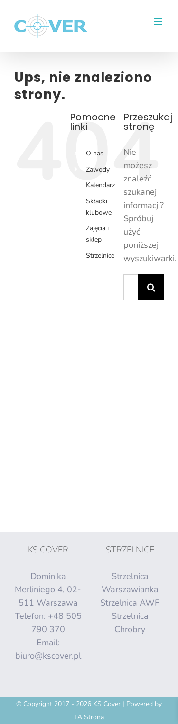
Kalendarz (100, 185)
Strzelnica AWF (129, 602)
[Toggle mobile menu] (159, 22)
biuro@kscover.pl (48, 655)
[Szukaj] (151, 287)
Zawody (98, 169)
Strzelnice (100, 255)
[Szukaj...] (130, 287)
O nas (94, 153)
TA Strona (89, 717)
